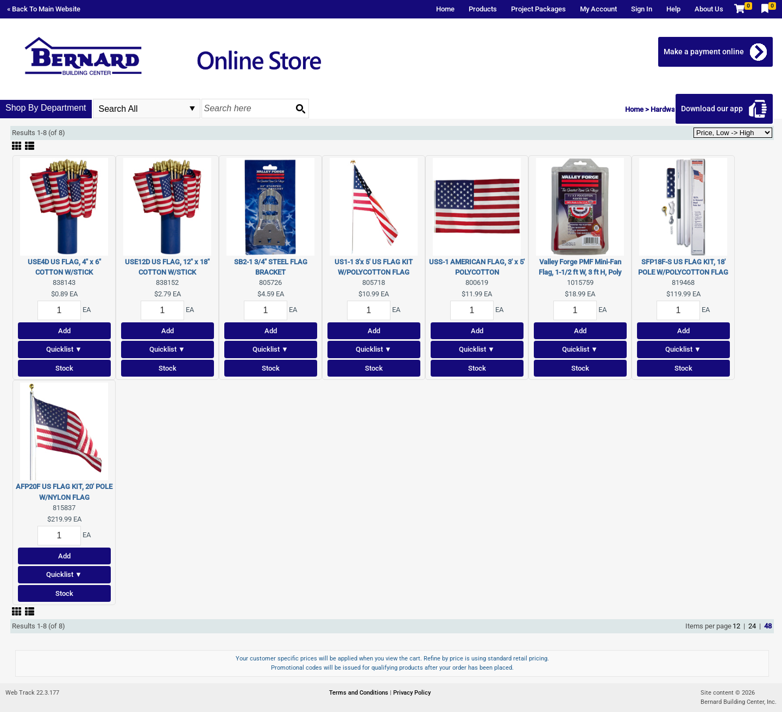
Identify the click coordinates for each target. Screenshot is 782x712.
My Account (598, 9)
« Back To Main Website (43, 9)
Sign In (641, 9)
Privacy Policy (412, 692)
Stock (64, 368)
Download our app (712, 108)
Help (673, 9)
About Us (709, 9)
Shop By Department (45, 107)
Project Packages (538, 9)
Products (483, 9)
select (192, 108)
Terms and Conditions (359, 692)
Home (445, 9)
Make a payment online (704, 51)
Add (64, 331)
